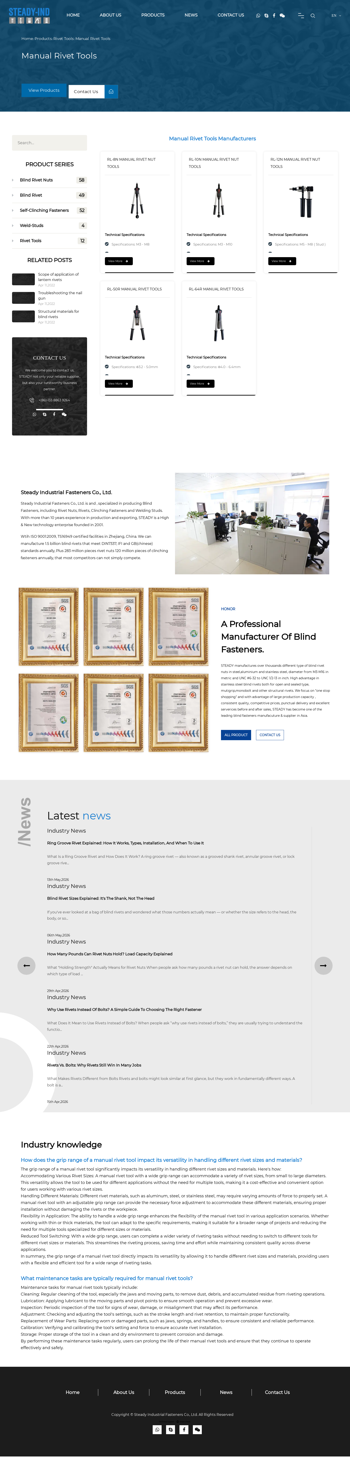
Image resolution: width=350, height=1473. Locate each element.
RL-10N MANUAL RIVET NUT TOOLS (214, 165)
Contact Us (231, 15)
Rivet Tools (63, 38)
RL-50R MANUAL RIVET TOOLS (134, 292)
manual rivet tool (227, 1232)
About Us (110, 15)
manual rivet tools (85, 1304)
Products (153, 15)
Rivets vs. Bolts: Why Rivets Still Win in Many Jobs (102, 1079)
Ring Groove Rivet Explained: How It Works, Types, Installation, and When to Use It (139, 843)
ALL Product (236, 735)
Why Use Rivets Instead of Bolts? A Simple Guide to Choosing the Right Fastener (138, 1020)
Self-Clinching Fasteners (53, 210)
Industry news (66, 830)
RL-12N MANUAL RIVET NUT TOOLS (295, 165)
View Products (46, 89)
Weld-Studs (53, 225)
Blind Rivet (53, 195)
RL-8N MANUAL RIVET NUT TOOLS (131, 165)
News (191, 15)
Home (73, 15)
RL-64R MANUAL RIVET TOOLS (216, 292)
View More (118, 263)
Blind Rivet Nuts (53, 180)
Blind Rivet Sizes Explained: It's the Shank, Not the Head (110, 902)
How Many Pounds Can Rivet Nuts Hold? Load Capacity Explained (120, 961)
